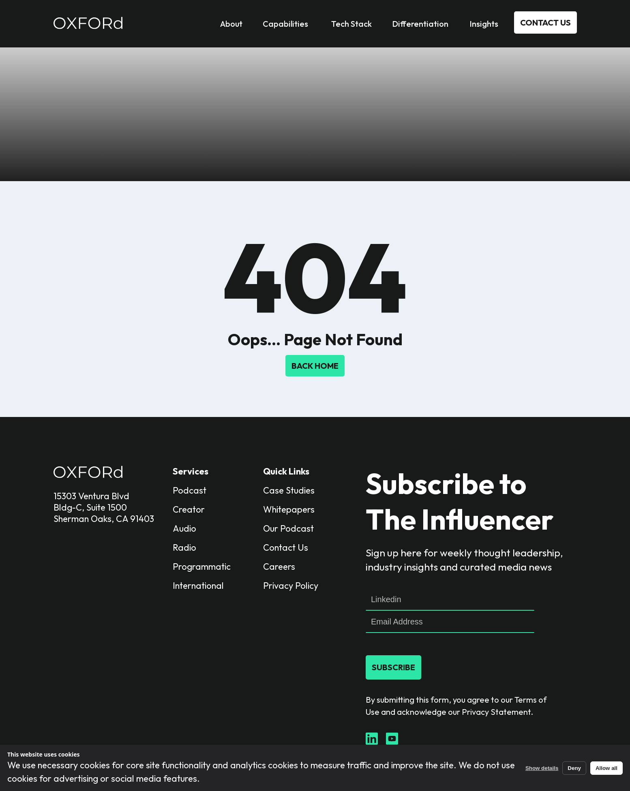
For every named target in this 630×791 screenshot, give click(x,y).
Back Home (315, 366)
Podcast (189, 490)
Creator (189, 509)
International (198, 585)
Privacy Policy (290, 585)
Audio (184, 528)
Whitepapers (289, 509)
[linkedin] (450, 599)
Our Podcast (288, 528)
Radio (184, 547)
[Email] (450, 622)
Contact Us (545, 22)
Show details (541, 768)
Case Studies (289, 490)
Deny (574, 768)
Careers (279, 566)
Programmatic (202, 566)
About (231, 24)
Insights (483, 24)
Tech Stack (351, 24)
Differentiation (420, 24)
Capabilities (285, 24)
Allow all (606, 768)
